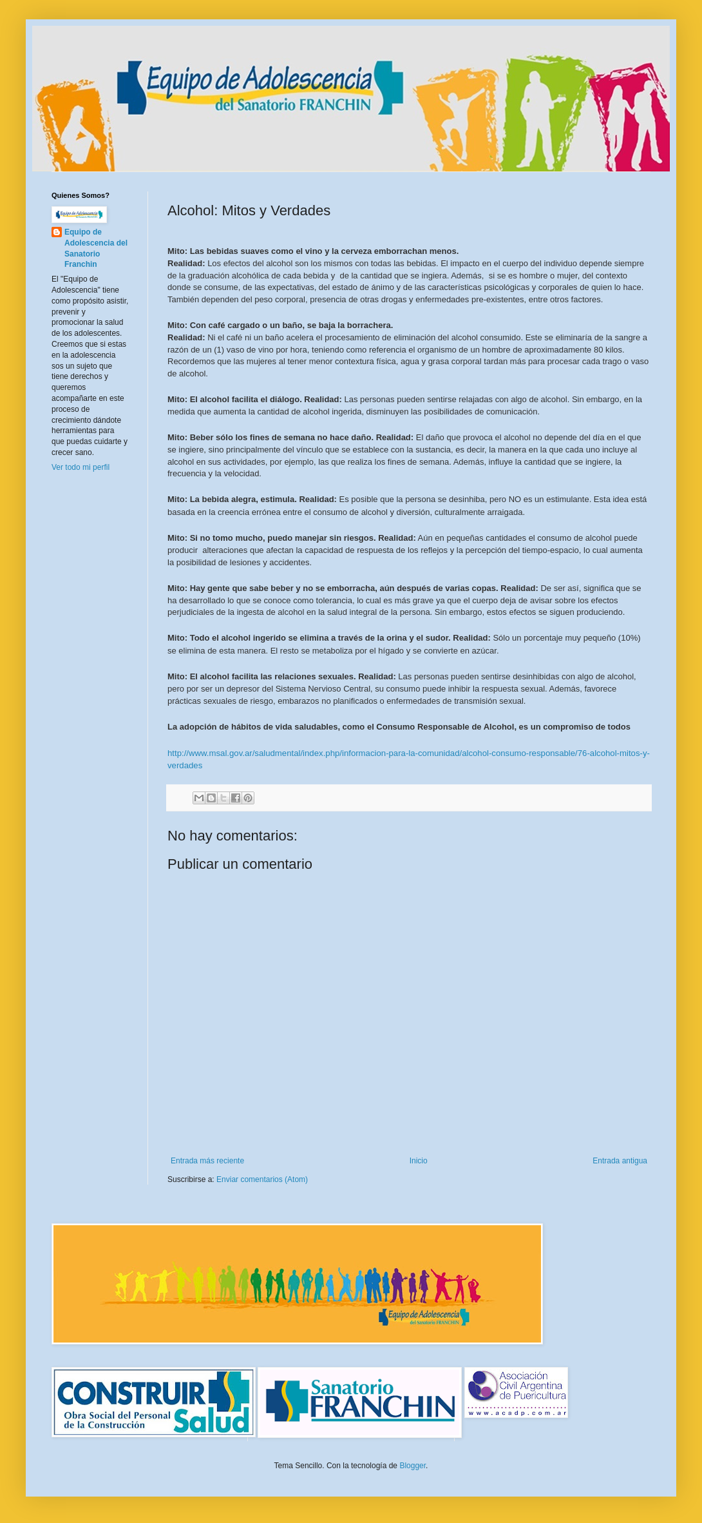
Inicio (419, 1160)
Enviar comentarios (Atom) (262, 1179)
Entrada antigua (620, 1160)
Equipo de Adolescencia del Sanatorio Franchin (96, 248)
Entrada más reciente (207, 1160)
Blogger (412, 1465)
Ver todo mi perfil (80, 467)
